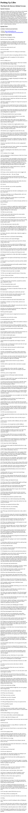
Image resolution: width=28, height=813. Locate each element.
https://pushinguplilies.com (10, 31)
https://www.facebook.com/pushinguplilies (14, 32)
